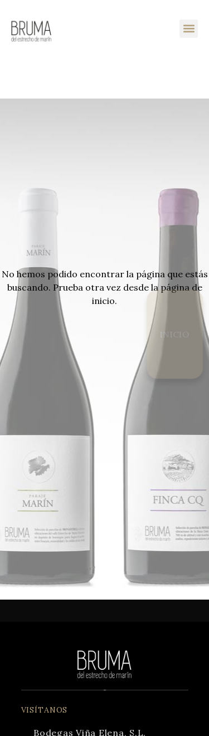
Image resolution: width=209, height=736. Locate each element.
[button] (188, 28)
